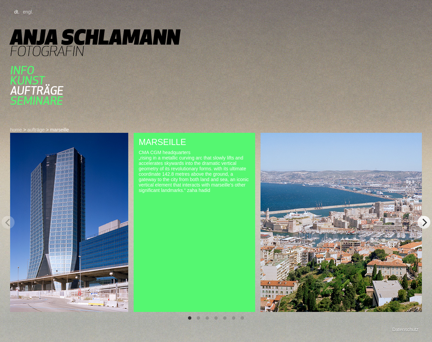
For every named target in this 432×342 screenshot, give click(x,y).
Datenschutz (405, 329)
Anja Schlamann (95, 37)
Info (22, 70)
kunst (27, 80)
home (16, 129)
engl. (28, 12)
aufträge (36, 90)
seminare (36, 100)
